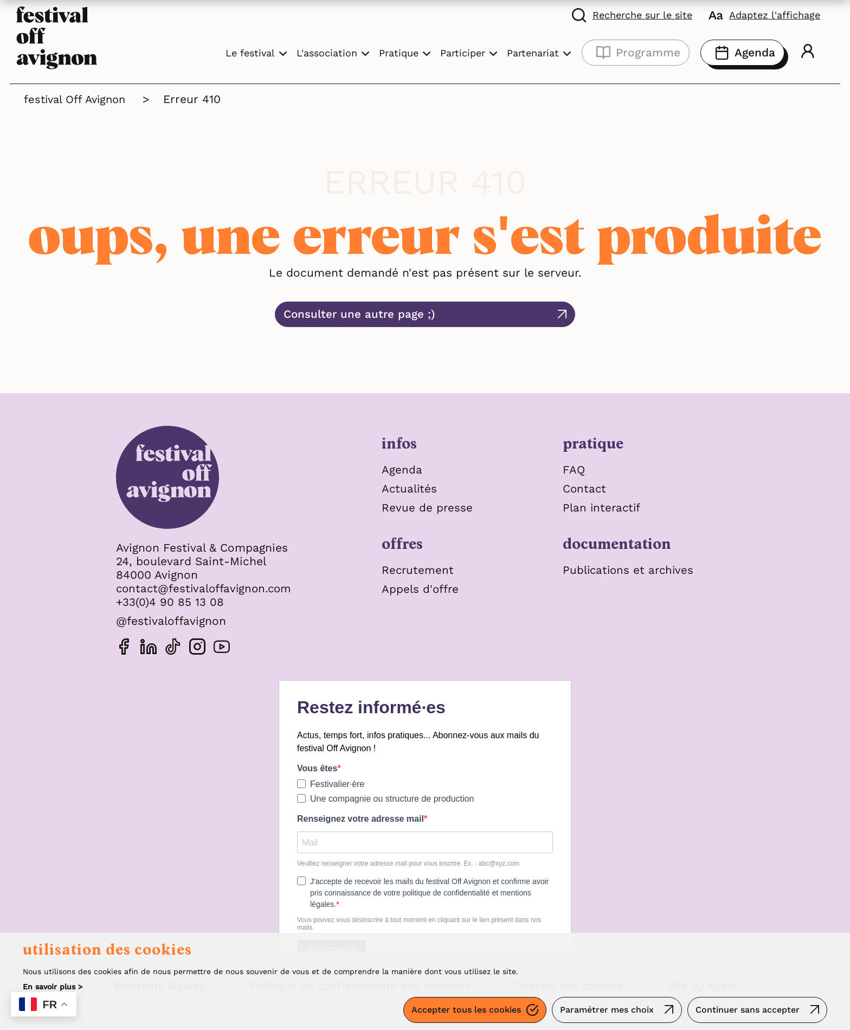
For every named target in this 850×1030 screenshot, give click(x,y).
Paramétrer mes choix (606, 1011)
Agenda (742, 52)
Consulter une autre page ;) (408, 314)
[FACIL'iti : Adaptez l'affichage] (764, 14)
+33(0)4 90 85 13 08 (170, 602)
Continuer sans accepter (747, 1011)
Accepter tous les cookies (464, 1011)
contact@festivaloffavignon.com (206, 588)
